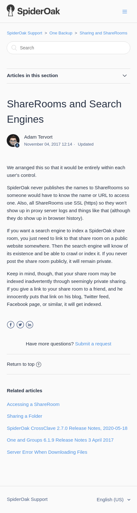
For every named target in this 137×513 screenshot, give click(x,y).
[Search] (68, 47)
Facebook (11, 325)
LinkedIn (30, 325)
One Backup (60, 33)
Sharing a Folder (24, 416)
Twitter (20, 325)
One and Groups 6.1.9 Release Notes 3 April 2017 (60, 440)
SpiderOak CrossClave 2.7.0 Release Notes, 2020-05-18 (67, 428)
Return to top (24, 364)
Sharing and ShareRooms (103, 33)
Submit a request (93, 343)
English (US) (111, 499)
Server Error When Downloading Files (47, 452)
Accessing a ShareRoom (33, 404)
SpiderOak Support (24, 33)
